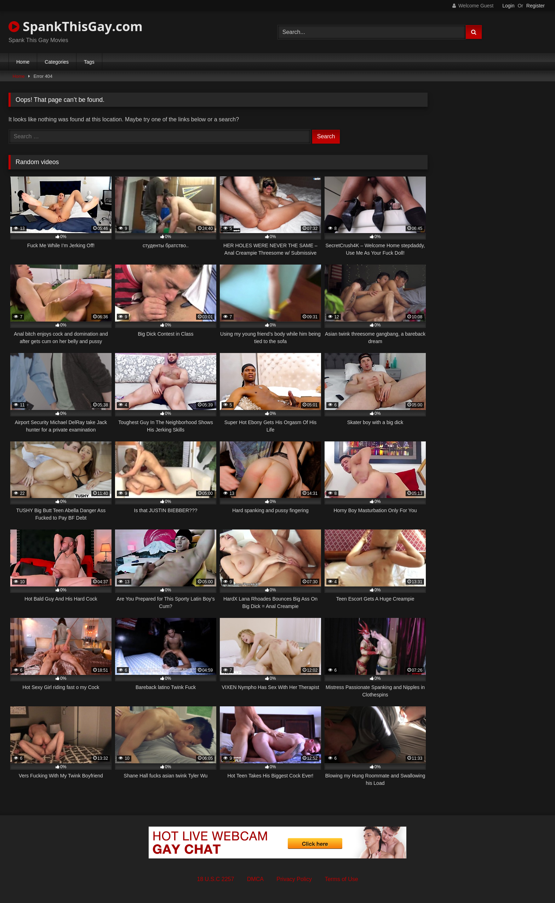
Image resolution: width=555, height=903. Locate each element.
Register (535, 5)
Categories (57, 62)
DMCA (255, 879)
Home (22, 62)
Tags (89, 62)
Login (508, 5)
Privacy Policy (294, 879)
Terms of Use (341, 879)
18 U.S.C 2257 (215, 879)
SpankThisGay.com (75, 26)
